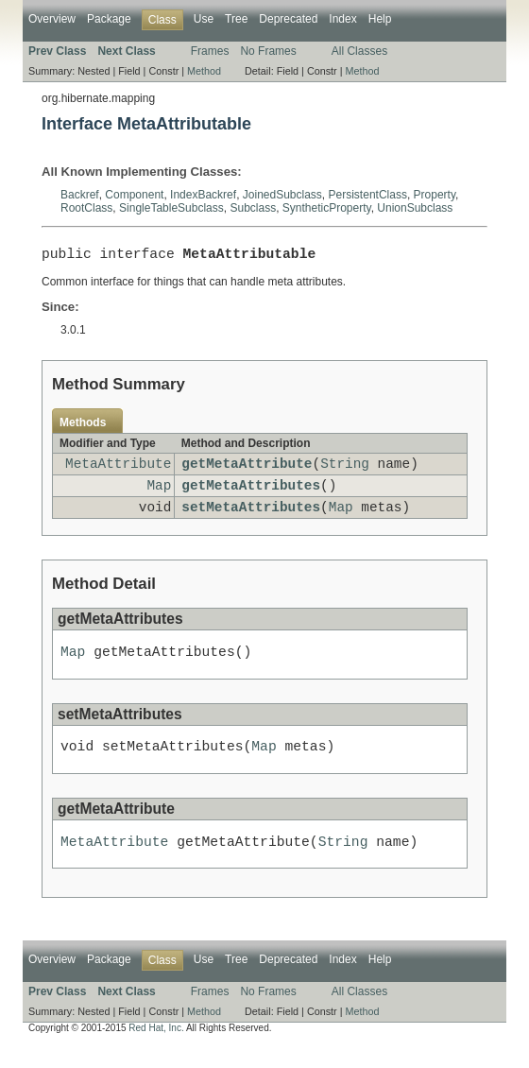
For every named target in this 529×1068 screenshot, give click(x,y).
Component (134, 194)
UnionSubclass (414, 208)
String (344, 469)
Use (203, 19)
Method (204, 71)
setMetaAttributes (250, 518)
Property (434, 194)
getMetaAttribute (246, 469)
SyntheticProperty (326, 208)
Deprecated (288, 19)
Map (158, 494)
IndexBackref (203, 194)
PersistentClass (368, 194)
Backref (79, 194)
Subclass (253, 208)
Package (109, 19)
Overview (52, 19)
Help (380, 19)
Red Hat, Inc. (155, 1051)
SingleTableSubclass (171, 208)
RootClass (86, 208)
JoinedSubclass (282, 194)
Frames (210, 51)
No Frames (268, 51)
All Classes (359, 51)
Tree (236, 19)
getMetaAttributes (250, 494)
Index (342, 19)
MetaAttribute (118, 469)
